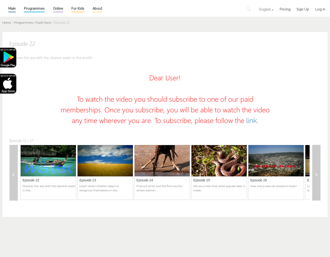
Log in (320, 8)
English (265, 9)
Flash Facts (43, 22)
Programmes (34, 8)
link (251, 120)
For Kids (77, 8)
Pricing (285, 8)
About (97, 8)
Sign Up (303, 8)
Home (6, 22)
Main (12, 8)
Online (58, 8)
